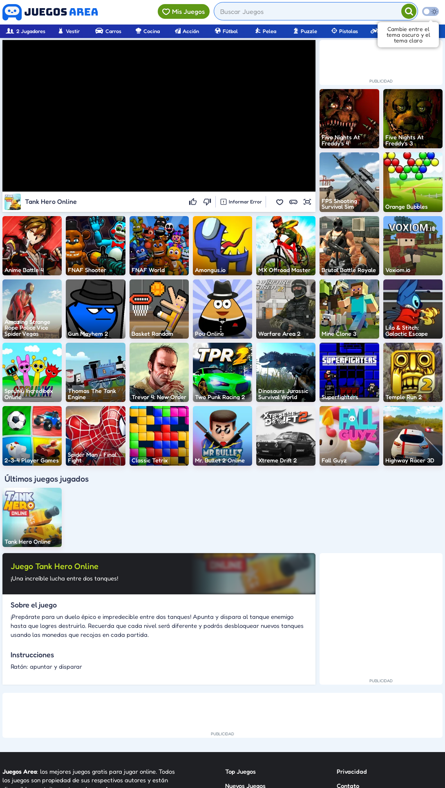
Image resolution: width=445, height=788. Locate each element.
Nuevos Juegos (245, 702)
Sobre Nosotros (246, 732)
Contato (348, 702)
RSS (342, 717)
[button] (279, 202)
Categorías (240, 717)
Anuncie (348, 732)
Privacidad (352, 688)
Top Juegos (240, 688)
